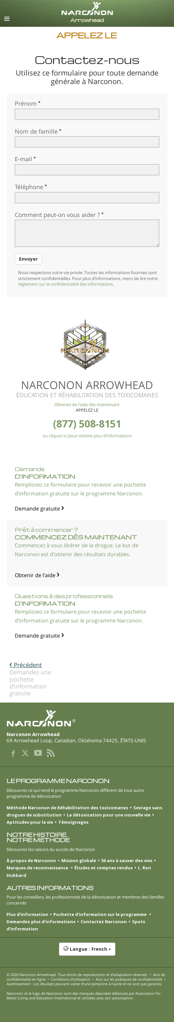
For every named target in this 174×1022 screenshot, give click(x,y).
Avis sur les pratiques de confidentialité (129, 979)
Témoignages (73, 822)
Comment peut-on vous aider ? (57, 215)
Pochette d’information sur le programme (100, 914)
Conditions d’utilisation (70, 979)
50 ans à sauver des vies (126, 860)
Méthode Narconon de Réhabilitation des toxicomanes (67, 808)
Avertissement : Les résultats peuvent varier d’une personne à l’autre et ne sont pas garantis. (84, 983)
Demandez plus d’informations (41, 921)
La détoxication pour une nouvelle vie (108, 815)
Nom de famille (36, 131)
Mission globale (78, 860)
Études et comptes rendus (103, 868)
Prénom (26, 103)
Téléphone (29, 187)
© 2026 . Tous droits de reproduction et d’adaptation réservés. (77, 974)
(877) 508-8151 (87, 423)
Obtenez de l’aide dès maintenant (87, 404)
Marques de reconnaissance (38, 868)
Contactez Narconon (104, 921)
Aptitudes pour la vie (30, 822)
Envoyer (28, 259)
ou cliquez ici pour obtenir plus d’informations (87, 436)
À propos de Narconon (31, 860)
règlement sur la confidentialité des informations (65, 284)
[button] (87, 952)
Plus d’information (27, 914)
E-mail (23, 159)
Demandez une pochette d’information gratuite (30, 679)
